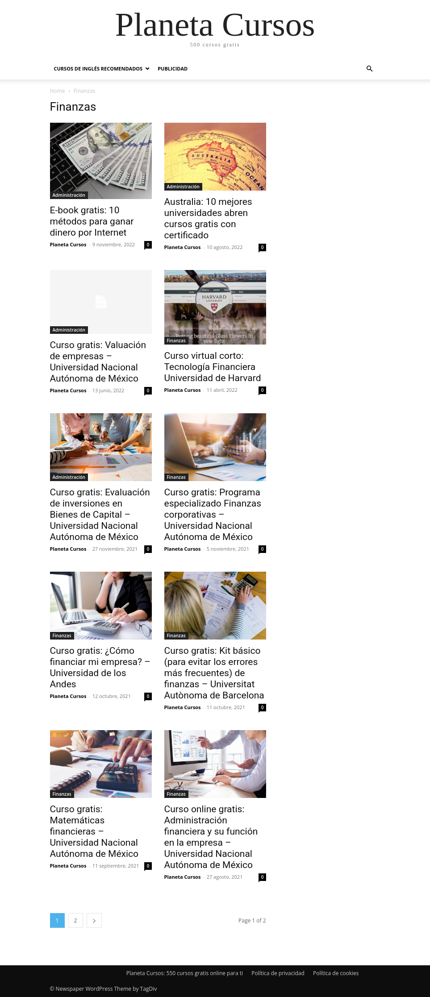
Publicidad (173, 68)
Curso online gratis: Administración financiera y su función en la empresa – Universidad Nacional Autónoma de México (211, 837)
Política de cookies (336, 973)
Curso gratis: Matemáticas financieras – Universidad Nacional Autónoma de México (94, 831)
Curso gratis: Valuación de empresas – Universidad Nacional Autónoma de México (98, 362)
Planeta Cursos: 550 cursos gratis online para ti (184, 973)
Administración (69, 195)
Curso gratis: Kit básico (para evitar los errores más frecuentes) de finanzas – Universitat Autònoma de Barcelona (214, 673)
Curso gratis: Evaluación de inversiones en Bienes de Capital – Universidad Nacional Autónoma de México (100, 514)
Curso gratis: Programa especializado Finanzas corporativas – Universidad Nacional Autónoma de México (213, 514)
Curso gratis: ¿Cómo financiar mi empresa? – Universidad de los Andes (100, 667)
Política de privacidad (278, 973)
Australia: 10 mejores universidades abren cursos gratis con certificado (208, 218)
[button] (369, 69)
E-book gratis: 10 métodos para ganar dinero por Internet (92, 221)
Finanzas (176, 340)
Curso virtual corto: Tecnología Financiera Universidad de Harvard (212, 366)
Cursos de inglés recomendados (98, 68)
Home (57, 91)
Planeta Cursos (68, 244)
